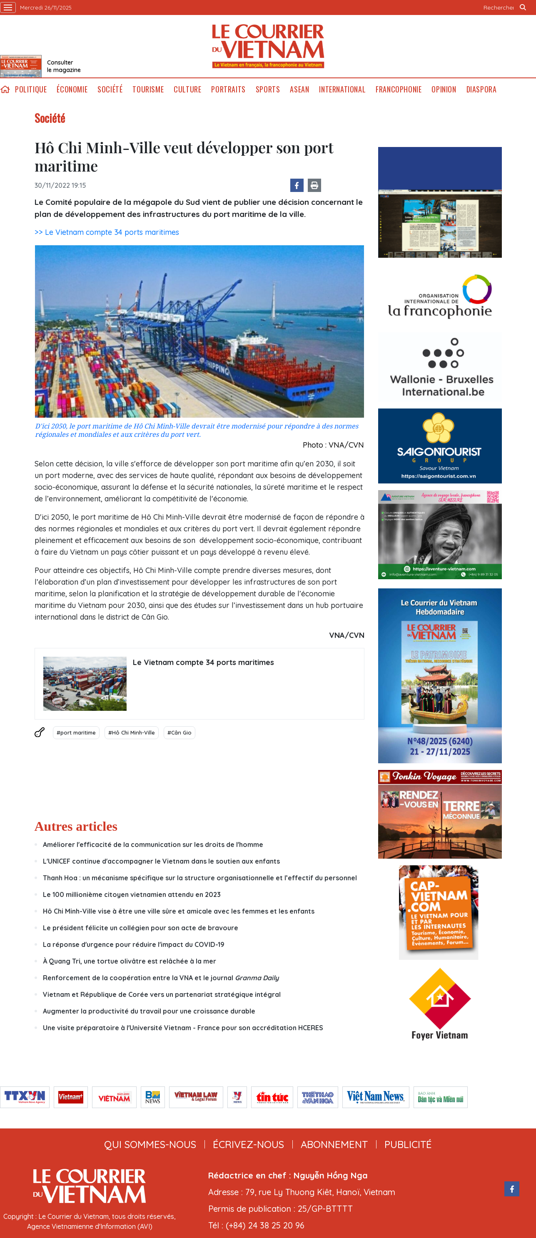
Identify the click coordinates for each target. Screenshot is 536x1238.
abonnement (334, 1144)
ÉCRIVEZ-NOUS (248, 1144)
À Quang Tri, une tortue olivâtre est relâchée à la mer (129, 961)
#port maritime (76, 732)
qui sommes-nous (150, 1144)
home (5, 89)
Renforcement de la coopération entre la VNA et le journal (161, 978)
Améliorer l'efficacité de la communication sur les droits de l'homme (153, 844)
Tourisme (148, 89)
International (342, 89)
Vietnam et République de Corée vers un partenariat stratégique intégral (162, 994)
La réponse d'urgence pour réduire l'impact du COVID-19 (133, 944)
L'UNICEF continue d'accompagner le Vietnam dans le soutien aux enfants (161, 861)
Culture (187, 89)
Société (109, 89)
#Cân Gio (179, 732)
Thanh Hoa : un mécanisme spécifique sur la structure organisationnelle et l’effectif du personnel (200, 878)
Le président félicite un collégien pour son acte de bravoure (140, 928)
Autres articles (76, 826)
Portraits (228, 89)
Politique (31, 89)
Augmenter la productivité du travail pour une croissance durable (149, 1011)
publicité (408, 1144)
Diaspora (481, 89)
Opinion (443, 89)
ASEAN (299, 89)
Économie (72, 89)
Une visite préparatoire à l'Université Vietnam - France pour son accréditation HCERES (183, 1028)
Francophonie (398, 89)
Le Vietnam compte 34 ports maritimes (203, 662)
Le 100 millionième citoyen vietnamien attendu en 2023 (132, 894)
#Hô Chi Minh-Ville (131, 732)
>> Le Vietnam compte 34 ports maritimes (107, 232)
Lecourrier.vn (268, 46)
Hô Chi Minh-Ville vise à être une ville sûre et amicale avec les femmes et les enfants (178, 911)
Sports (268, 89)
